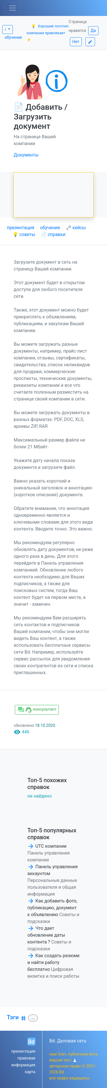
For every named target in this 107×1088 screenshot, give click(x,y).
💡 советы (24, 234)
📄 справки (53, 234)
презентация (20, 227)
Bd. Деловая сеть (67, 1041)
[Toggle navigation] (13, 8)
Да (93, 30)
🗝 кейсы (76, 227)
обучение (13, 37)
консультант (36, 709)
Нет (75, 41)
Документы (26, 155)
